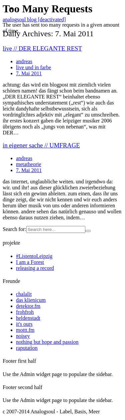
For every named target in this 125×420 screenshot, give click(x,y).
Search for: (14, 229)
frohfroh (25, 312)
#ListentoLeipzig (34, 256)
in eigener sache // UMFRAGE (41, 145)
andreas (24, 158)
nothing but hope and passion (47, 342)
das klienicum (31, 300)
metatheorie (28, 164)
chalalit (24, 294)
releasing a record (35, 268)
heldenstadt (28, 318)
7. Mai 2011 (29, 170)
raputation (27, 348)
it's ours (24, 324)
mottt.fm (25, 330)
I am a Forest (30, 262)
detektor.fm (28, 306)
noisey (23, 336)
